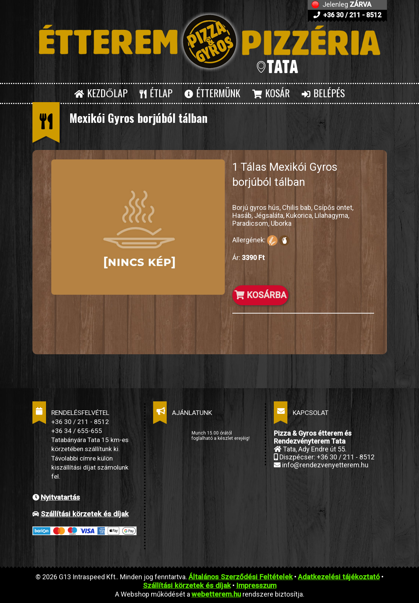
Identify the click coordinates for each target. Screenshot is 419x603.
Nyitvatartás (60, 497)
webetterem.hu (216, 594)
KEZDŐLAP (100, 93)
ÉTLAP (156, 93)
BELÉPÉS (323, 93)
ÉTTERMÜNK (212, 93)
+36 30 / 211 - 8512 (347, 15)
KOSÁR (271, 93)
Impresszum (256, 585)
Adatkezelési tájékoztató (339, 576)
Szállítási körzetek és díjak (85, 514)
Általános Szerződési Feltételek (241, 576)
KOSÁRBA (260, 295)
